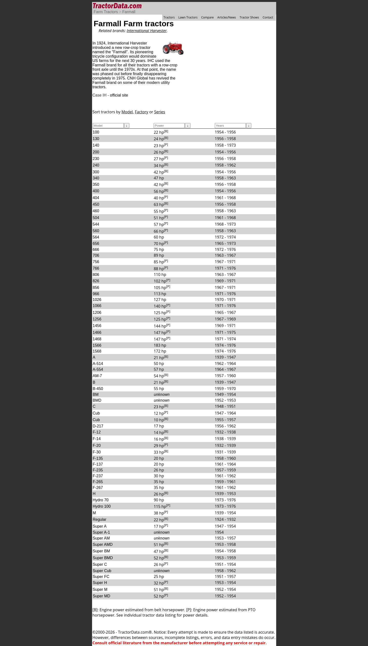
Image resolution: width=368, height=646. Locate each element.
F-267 (98, 488)
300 (96, 172)
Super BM (101, 551)
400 (96, 191)
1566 (97, 345)
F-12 (97, 432)
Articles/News (226, 17)
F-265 (98, 482)
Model (127, 112)
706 (96, 255)
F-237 (98, 476)
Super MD (101, 596)
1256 (97, 319)
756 (96, 262)
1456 (97, 326)
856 (96, 287)
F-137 (98, 464)
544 (96, 224)
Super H (100, 583)
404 (96, 198)
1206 (97, 312)
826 (96, 281)
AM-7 (97, 376)
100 (96, 132)
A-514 (98, 364)
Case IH (100, 95)
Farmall (128, 12)
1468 (97, 339)
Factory (141, 112)
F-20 (97, 445)
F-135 (98, 458)
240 (96, 165)
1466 (97, 332)
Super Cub (102, 571)
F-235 (98, 470)
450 (96, 204)
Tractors (169, 17)
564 (96, 237)
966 (96, 294)
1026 (97, 300)
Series (159, 112)
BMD (97, 400)
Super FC (101, 577)
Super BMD (103, 558)
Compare (207, 17)
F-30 (97, 452)
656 (96, 243)
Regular (99, 519)
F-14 (97, 439)
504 (96, 218)
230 (96, 159)
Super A (100, 526)
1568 (97, 351)
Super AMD (103, 544)
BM (96, 394)
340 (96, 178)
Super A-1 (101, 532)
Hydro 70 (101, 500)
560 (96, 231)
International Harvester (147, 30)
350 (96, 184)
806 (96, 275)
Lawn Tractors (188, 17)
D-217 (98, 426)
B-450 (98, 389)
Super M (100, 589)
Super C (100, 564)
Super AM (101, 538)
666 (96, 250)
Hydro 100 (102, 506)
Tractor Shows (249, 17)
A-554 (98, 369)
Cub (96, 413)
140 (96, 145)
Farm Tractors (106, 12)
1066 (97, 306)
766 (96, 268)
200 (96, 152)
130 (96, 139)
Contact (268, 17)
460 (96, 211)
